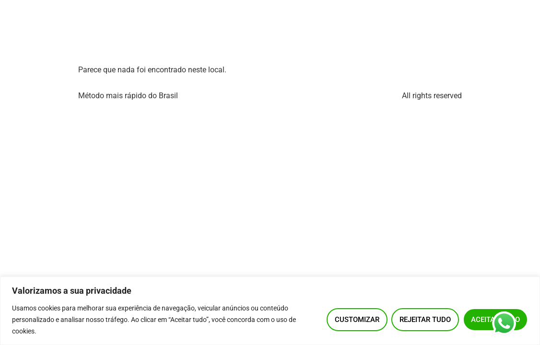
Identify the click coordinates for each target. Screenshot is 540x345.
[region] (270, 310)
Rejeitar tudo (425, 319)
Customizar (357, 319)
